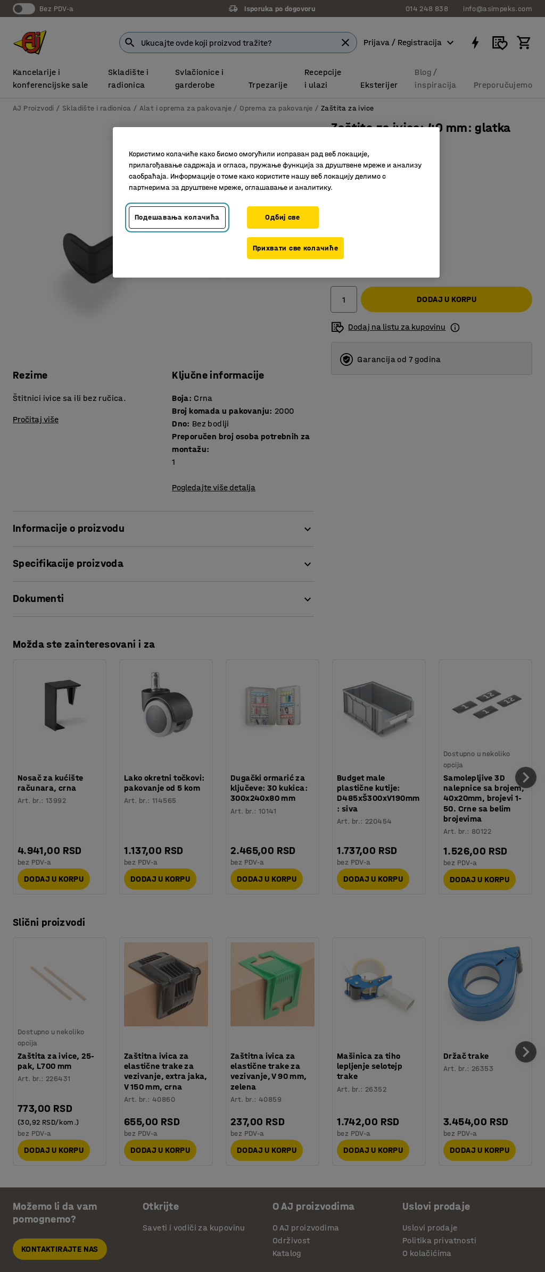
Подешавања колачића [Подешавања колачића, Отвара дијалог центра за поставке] (177, 217)
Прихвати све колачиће (295, 248)
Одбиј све (282, 217)
